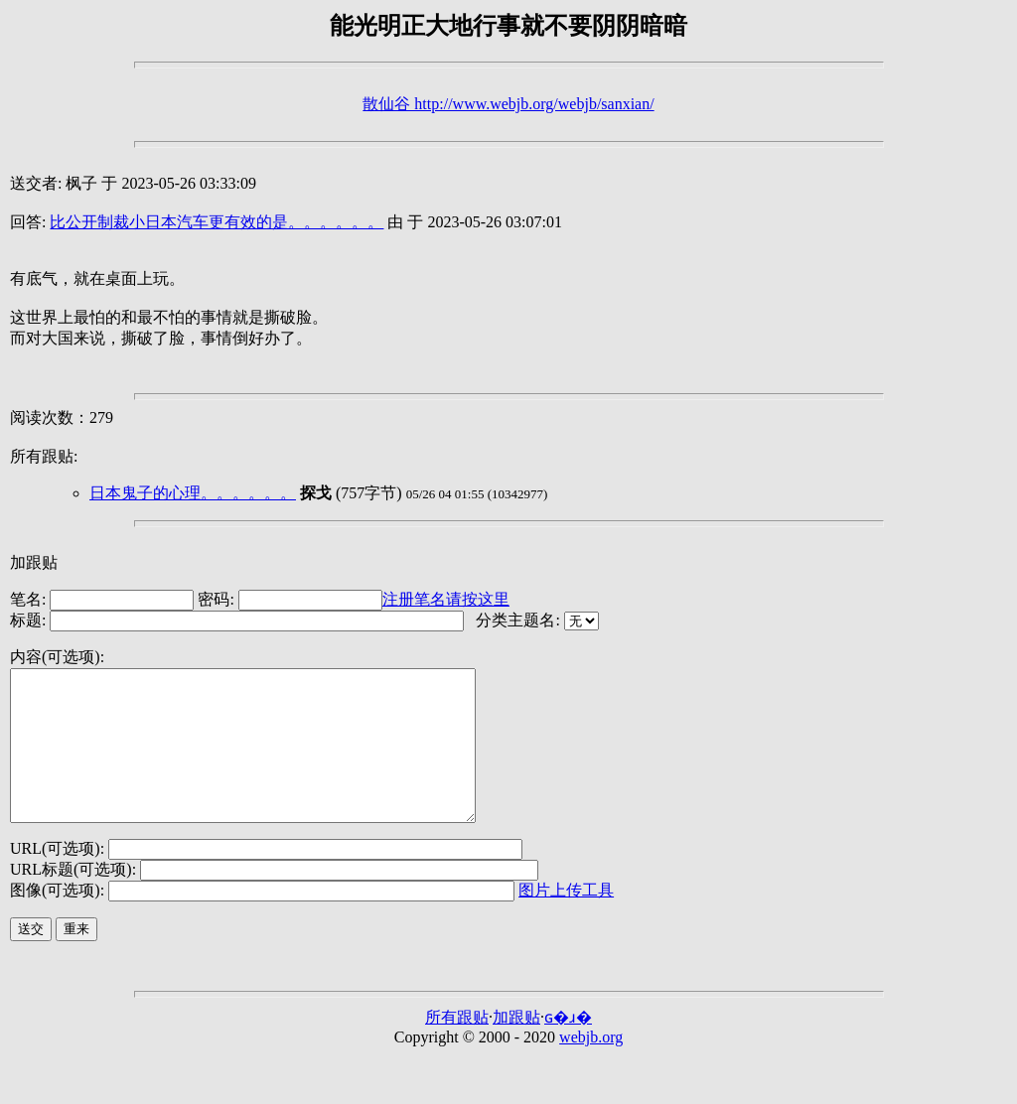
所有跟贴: (43, 456)
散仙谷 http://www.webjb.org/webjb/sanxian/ (508, 103)
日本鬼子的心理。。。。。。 (192, 492)
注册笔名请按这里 (445, 599)
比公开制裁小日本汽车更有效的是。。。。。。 (216, 221)
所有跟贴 (457, 1046)
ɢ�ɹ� (568, 1046)
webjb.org (591, 1066)
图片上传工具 (566, 919)
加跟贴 (34, 562)
